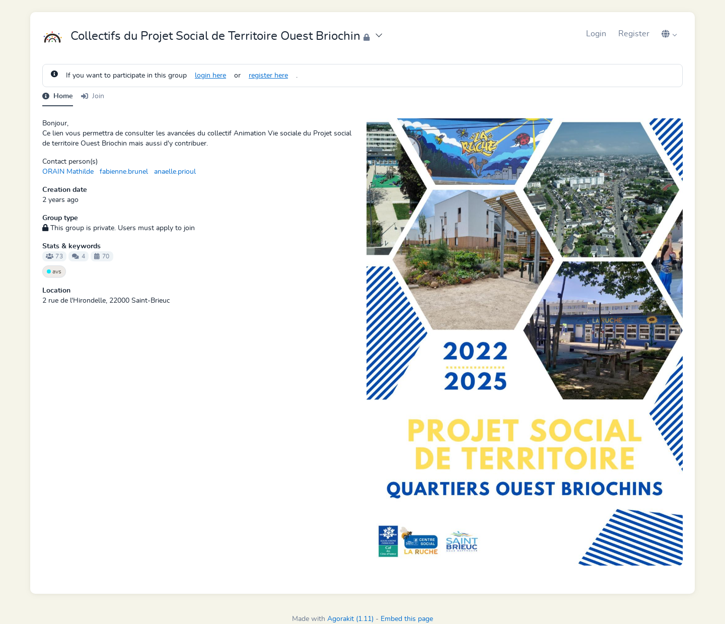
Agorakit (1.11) (350, 618)
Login (596, 34)
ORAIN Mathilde (68, 171)
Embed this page (407, 618)
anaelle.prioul (175, 171)
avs (54, 271)
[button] (669, 34)
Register (633, 34)
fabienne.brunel (124, 171)
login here (210, 75)
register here (268, 75)
